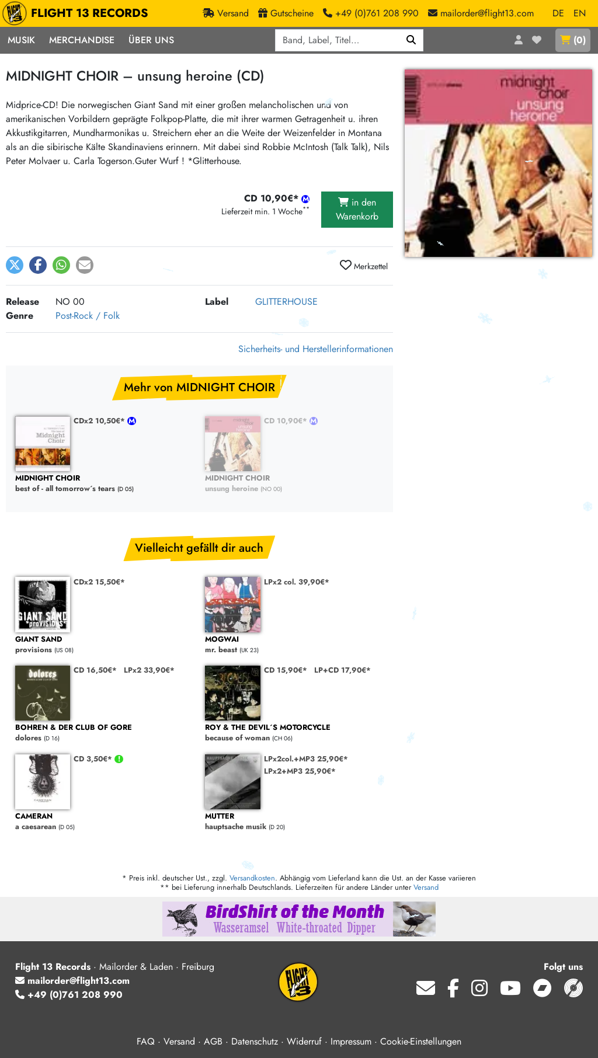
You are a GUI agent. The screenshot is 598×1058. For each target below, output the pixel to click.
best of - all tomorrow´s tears (104, 484)
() (573, 40)
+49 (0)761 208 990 (69, 994)
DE (558, 13)
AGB (213, 1041)
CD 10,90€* (287, 420)
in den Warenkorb (357, 209)
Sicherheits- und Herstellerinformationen (315, 349)
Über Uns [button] (151, 40)
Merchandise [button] (81, 40)
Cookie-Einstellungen (420, 1041)
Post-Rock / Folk (87, 315)
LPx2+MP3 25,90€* (300, 771)
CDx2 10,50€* (100, 420)
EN (579, 13)
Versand (426, 887)
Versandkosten (252, 877)
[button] (14, 265)
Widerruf (304, 1041)
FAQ (146, 1041)
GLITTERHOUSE (286, 301)
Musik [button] (21, 40)
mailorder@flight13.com (72, 980)
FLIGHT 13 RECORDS (78, 13)
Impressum (351, 1041)
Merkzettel (364, 265)
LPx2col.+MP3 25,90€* (306, 758)
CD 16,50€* (95, 670)
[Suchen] (411, 40)
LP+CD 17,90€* (342, 670)
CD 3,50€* (94, 758)
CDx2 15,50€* (99, 581)
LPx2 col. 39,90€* (296, 581)
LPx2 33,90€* (149, 670)
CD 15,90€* (285, 670)
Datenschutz (254, 1041)
